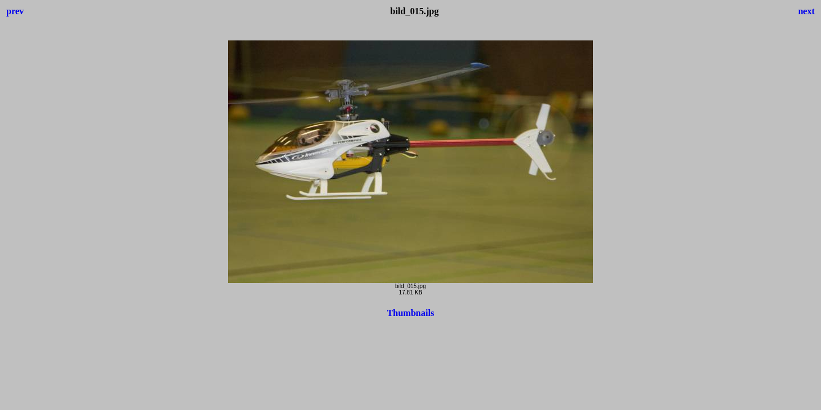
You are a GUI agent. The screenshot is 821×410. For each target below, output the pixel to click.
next (806, 11)
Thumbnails (410, 313)
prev (15, 11)
